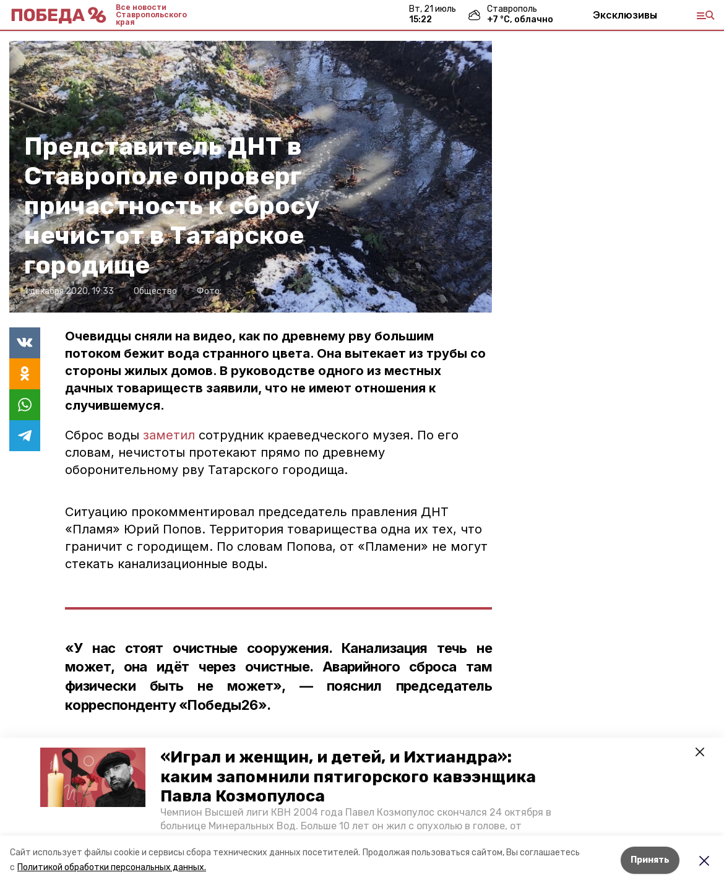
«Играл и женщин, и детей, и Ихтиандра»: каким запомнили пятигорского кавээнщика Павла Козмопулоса (348, 776)
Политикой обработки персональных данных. (111, 867)
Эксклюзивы (625, 15)
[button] (92, 777)
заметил (171, 435)
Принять (650, 860)
